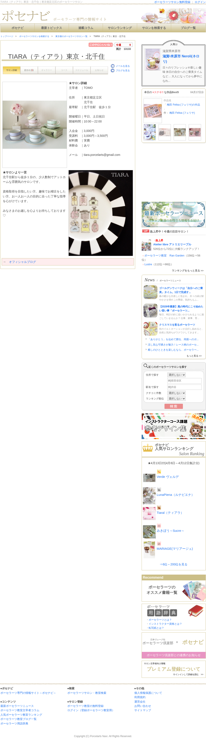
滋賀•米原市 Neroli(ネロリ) (181, 58)
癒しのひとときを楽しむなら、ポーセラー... (173, 349)
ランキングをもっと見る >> (188, 270)
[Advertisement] (50, 277)
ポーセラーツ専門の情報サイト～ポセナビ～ (28, 692)
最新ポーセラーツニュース (17, 706)
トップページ (6, 36)
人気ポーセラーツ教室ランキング (21, 714)
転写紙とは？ (156, 627)
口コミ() (28, 70)
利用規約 (139, 697)
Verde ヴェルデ (168, 476)
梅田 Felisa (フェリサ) (182, 112)
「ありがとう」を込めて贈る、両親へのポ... (173, 339)
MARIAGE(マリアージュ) (175, 548)
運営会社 (139, 701)
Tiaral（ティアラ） (170, 512)
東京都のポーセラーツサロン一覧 (71, 36)
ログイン (200, 2)
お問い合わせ (142, 706)
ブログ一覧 (188, 28)
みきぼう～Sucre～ (170, 530)
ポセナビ (18, 28)
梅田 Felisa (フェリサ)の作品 (183, 104)
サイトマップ (142, 710)
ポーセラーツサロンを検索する (34, 36)
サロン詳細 (11, 70)
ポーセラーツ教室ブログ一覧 (18, 719)
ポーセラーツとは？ (160, 619)
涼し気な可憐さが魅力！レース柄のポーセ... (173, 344)
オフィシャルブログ (22, 262)
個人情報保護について (148, 692)
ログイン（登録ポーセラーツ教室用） (91, 710)
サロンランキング (120, 28)
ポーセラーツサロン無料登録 (172, 2)
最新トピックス (51, 28)
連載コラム (85, 28)
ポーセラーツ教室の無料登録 (85, 706)
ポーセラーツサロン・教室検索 (86, 692)
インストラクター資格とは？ (165, 623)
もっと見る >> (194, 356)
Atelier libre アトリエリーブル (172, 244)
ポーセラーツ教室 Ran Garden (164, 255)
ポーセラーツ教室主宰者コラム (19, 710)
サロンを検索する (154, 28)
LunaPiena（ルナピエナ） (176, 494)
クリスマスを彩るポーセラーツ (177, 324)
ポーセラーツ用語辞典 (14, 723)
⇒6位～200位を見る (173, 564)
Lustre (148, 264)
